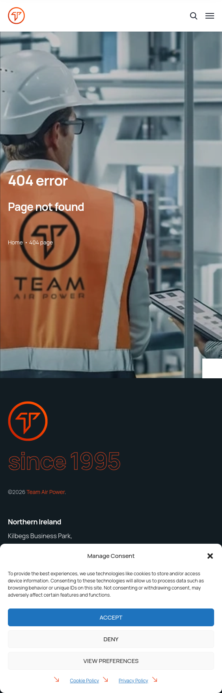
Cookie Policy (84, 680)
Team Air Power (45, 492)
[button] (210, 556)
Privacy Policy (133, 680)
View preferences (111, 661)
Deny (111, 639)
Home (15, 242)
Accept (111, 617)
